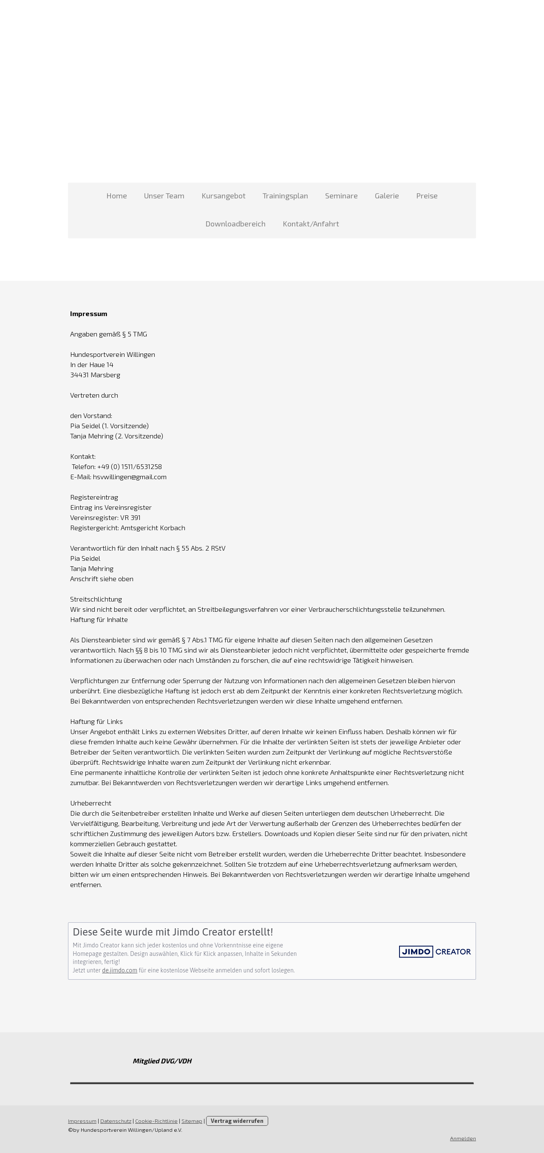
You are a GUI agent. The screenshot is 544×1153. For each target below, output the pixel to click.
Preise (427, 195)
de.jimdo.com (119, 970)
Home (116, 195)
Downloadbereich (235, 223)
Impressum (82, 1120)
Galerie (387, 195)
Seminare (341, 195)
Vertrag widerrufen (237, 1120)
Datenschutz (115, 1120)
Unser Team (164, 195)
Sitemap (191, 1120)
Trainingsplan (285, 195)
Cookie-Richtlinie (156, 1120)
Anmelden (463, 1138)
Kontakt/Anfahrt (311, 223)
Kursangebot (223, 195)
